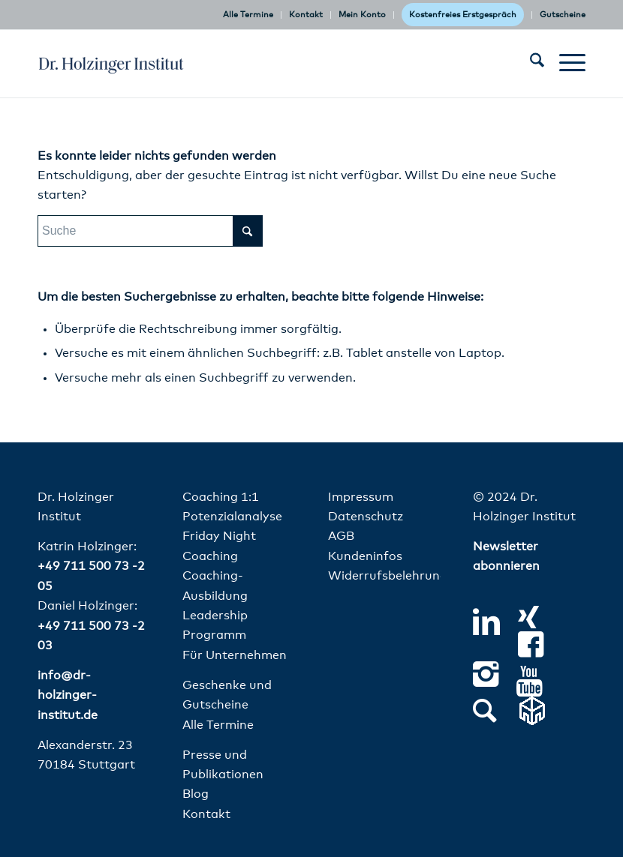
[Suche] (529, 63)
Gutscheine (562, 14)
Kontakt (306, 14)
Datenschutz (365, 517)
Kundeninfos (365, 556)
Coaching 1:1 (220, 497)
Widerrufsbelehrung (387, 576)
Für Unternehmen (234, 655)
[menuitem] (248, 15)
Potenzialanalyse (232, 517)
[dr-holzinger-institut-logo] (111, 63)
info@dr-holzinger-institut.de (68, 695)
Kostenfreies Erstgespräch (462, 14)
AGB (341, 536)
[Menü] (564, 63)
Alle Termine (248, 14)
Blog (195, 794)
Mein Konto (362, 14)
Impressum (360, 497)
